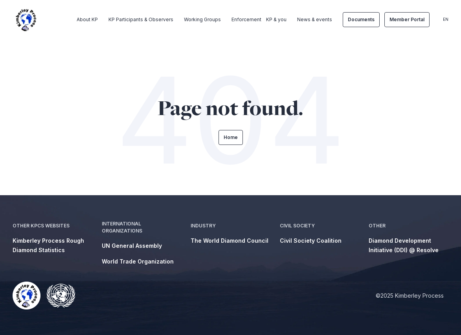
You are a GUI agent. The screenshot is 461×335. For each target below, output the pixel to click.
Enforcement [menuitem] (246, 19)
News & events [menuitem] (314, 19)
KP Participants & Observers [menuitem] (140, 19)
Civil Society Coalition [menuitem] (311, 240)
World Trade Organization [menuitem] (138, 261)
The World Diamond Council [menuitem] (229, 240)
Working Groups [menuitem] (202, 19)
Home (231, 137)
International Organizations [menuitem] (122, 227)
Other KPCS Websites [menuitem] (41, 226)
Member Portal (406, 19)
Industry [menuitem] (203, 226)
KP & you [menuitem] (276, 19)
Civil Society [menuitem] (297, 226)
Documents (361, 19)
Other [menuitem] (377, 226)
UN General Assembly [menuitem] (132, 245)
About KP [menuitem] (87, 19)
